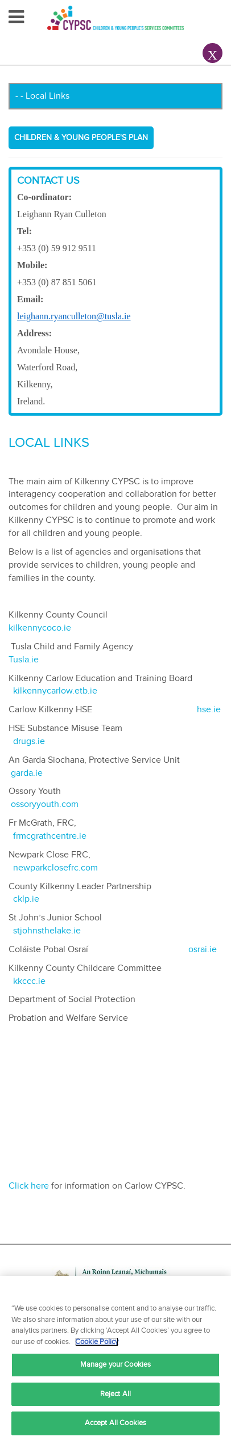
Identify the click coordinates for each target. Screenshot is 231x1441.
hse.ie (209, 709)
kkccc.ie (29, 981)
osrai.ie (202, 949)
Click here (29, 1185)
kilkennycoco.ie (41, 627)
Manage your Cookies (115, 1364)
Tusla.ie (24, 659)
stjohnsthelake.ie (47, 930)
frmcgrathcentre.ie (52, 836)
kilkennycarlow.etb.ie (56, 690)
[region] (115, 1358)
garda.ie (27, 773)
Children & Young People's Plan (81, 137)
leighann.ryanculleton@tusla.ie (74, 316)
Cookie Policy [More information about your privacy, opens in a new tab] (96, 1341)
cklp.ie (27, 899)
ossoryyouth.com (45, 804)
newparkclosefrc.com (55, 867)
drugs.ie (29, 741)
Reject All (115, 1393)
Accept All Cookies (115, 1422)
